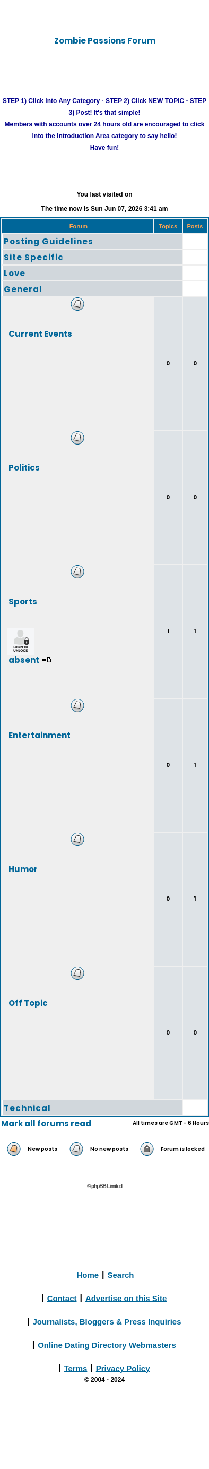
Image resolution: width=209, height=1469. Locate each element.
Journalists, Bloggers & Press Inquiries (106, 1321)
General (23, 289)
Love (14, 273)
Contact (62, 1297)
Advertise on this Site (126, 1297)
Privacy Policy (123, 1367)
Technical (27, 1108)
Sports (22, 601)
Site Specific (34, 257)
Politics (24, 467)
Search (121, 1274)
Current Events (40, 333)
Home (87, 1274)
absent (23, 659)
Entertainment (39, 734)
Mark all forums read (46, 1123)
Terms (75, 1367)
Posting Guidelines (48, 241)
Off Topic (28, 1002)
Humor (23, 868)
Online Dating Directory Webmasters (107, 1344)
